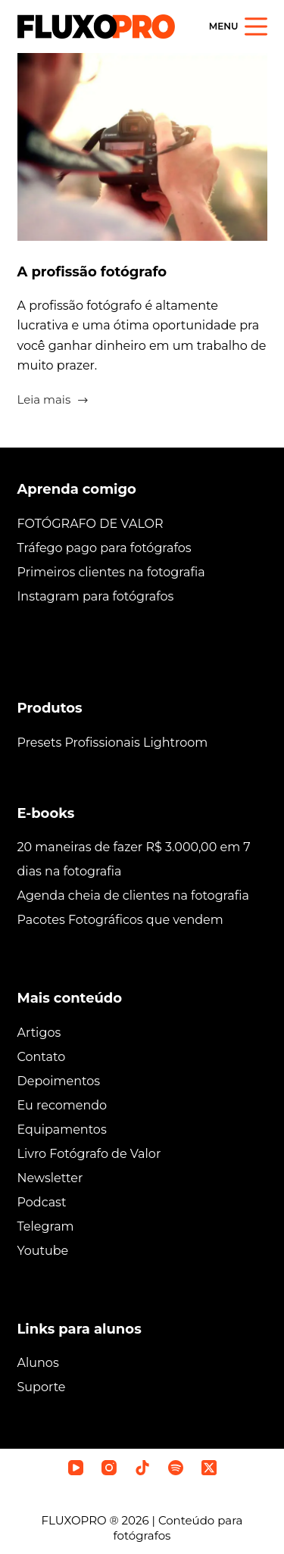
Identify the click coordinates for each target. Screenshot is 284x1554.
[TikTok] (142, 1467)
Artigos (39, 1032)
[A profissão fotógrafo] (142, 147)
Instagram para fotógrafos (95, 596)
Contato (41, 1057)
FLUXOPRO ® (82, 1520)
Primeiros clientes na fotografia (111, 572)
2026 (135, 1520)
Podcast (42, 1202)
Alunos (38, 1363)
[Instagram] (109, 1467)
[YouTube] (75, 1467)
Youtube (43, 1251)
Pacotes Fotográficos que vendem (120, 920)
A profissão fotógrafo (92, 272)
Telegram (45, 1226)
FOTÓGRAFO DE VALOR (90, 523)
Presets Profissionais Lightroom (112, 742)
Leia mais (53, 401)
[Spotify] (175, 1467)
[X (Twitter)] (209, 1467)
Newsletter (50, 1178)
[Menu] (238, 26)
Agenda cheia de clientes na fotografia (133, 895)
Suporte (41, 1387)
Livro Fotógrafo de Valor (89, 1154)
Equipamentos (62, 1129)
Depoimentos (59, 1081)
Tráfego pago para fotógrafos (104, 548)
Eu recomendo (62, 1105)
